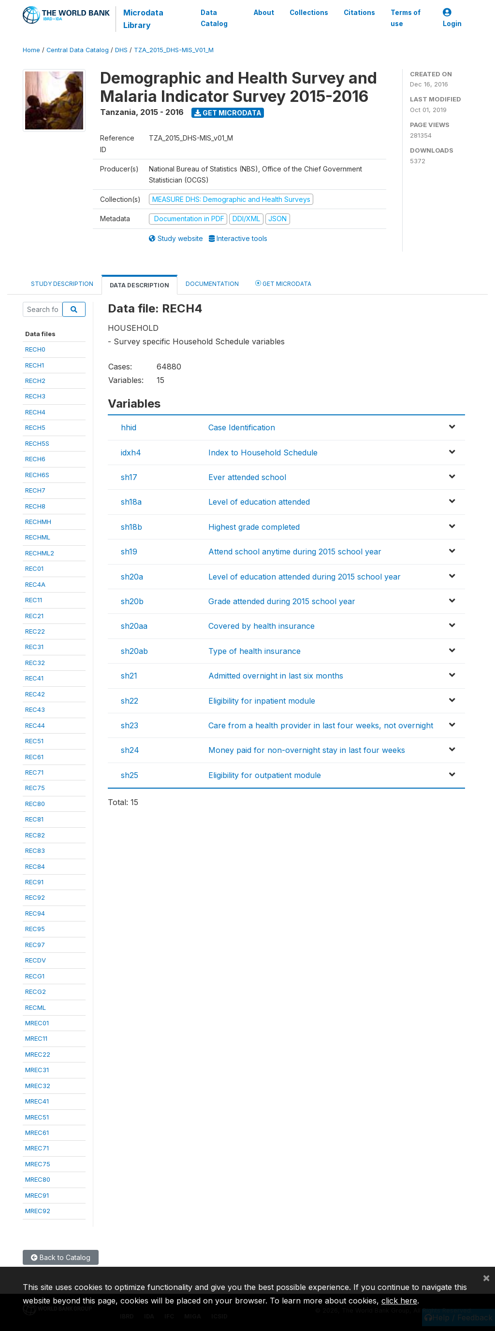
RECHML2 (39, 553)
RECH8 (35, 506)
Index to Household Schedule (263, 452)
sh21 (129, 675)
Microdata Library (143, 19)
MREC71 (37, 1148)
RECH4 (35, 412)
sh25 (129, 775)
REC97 (35, 945)
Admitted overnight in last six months (275, 675)
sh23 (129, 725)
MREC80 (37, 1179)
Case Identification (241, 427)
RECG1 (34, 976)
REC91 (34, 882)
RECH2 (35, 380)
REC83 (35, 850)
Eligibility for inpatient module (261, 701)
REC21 (34, 616)
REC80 (35, 803)
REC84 (35, 866)
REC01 (34, 568)
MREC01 (37, 1023)
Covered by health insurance (261, 626)
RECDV (35, 960)
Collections (309, 12)
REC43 (35, 709)
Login (452, 18)
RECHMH (38, 521)
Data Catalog (214, 18)
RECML (35, 1007)
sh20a (132, 576)
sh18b (131, 527)
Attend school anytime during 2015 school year (294, 551)
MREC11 (36, 1038)
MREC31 (37, 1070)
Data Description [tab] (139, 285)
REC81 (34, 819)
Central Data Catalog (77, 50)
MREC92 (37, 1211)
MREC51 (37, 1117)
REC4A (35, 584)
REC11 (33, 600)
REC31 (34, 647)
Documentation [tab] (212, 283)
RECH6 (35, 459)
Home (31, 50)
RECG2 (35, 991)
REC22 (35, 631)
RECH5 (35, 427)
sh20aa (134, 626)
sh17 (129, 477)
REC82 (35, 835)
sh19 (129, 551)
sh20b (132, 601)
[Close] (486, 1277)
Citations (359, 12)
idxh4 (131, 452)
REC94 (35, 913)
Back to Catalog (60, 1257)
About (264, 12)
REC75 (35, 788)
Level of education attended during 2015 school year (304, 576)
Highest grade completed (254, 527)
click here (399, 1300)
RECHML (37, 537)
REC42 (35, 694)
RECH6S (37, 475)
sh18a (131, 502)
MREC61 (37, 1132)
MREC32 (37, 1086)
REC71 (34, 772)
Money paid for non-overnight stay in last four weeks (306, 750)
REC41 (34, 678)
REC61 (34, 757)
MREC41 (37, 1101)
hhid (128, 427)
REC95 (35, 929)
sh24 (130, 750)
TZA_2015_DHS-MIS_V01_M (174, 50)
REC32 (35, 662)
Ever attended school (247, 477)
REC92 (35, 897)
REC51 (34, 741)
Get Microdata (228, 113)
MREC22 (37, 1054)
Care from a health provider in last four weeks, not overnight (320, 725)
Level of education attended (259, 502)
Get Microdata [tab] (283, 283)
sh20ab (134, 651)
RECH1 (34, 365)
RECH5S (37, 443)
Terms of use (406, 18)
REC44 (35, 725)
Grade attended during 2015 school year (281, 601)
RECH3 (35, 396)
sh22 (129, 701)
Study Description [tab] (62, 283)
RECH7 (35, 490)
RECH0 (35, 349)
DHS (121, 50)
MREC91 (37, 1195)
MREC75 (37, 1164)
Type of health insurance (254, 651)
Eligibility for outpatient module (264, 775)
